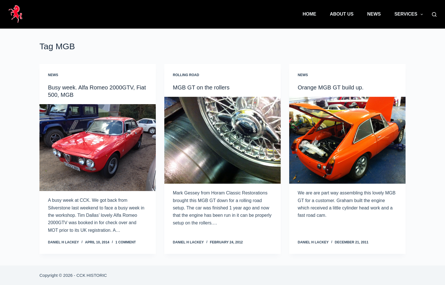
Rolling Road (186, 75)
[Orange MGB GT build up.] (347, 140)
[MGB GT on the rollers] (222, 140)
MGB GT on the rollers (201, 87)
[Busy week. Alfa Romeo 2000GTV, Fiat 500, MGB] (97, 147)
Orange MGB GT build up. (331, 87)
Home (309, 14)
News (374, 14)
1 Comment (126, 242)
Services (409, 14)
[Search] (434, 14)
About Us (342, 14)
